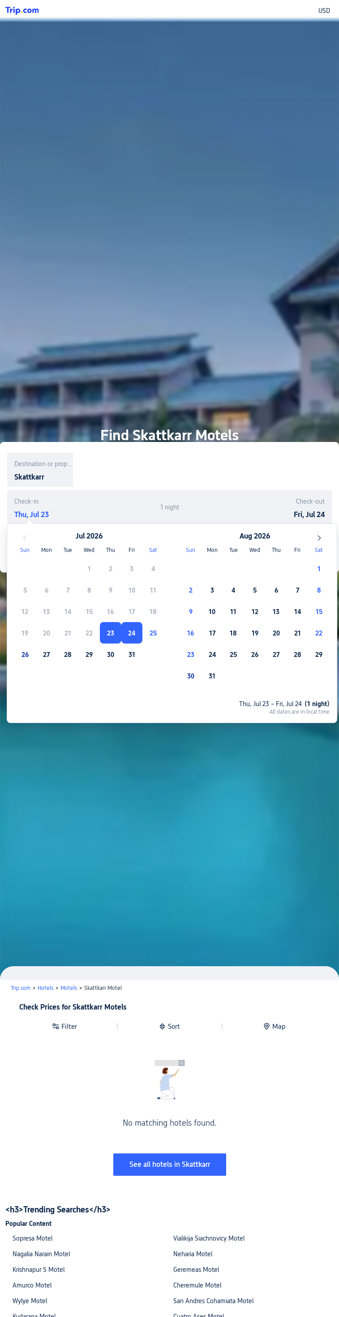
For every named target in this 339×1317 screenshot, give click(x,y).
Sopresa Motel (32, 1238)
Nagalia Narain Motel (41, 1254)
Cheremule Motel (197, 1285)
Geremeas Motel (196, 1269)
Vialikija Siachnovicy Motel (209, 1238)
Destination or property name (43, 463)
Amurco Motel (32, 1285)
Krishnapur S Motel (38, 1269)
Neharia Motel (192, 1254)
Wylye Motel (30, 1300)
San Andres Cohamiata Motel (213, 1300)
